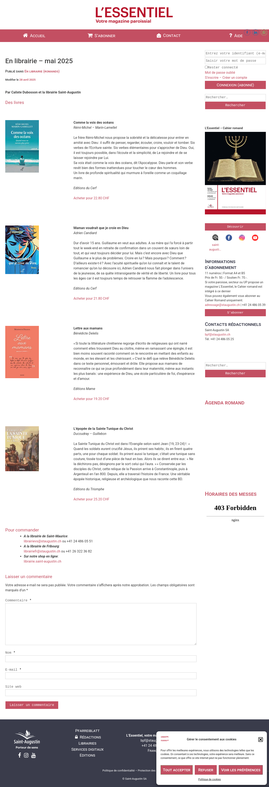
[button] (260, 739)
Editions (87, 755)
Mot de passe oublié (220, 73)
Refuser (205, 769)
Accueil (33, 35)
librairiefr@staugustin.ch (42, 551)
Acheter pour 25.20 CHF (91, 499)
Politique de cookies (209, 779)
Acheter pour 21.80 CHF (91, 298)
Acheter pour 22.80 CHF (91, 198)
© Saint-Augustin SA (134, 778)
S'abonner (235, 312)
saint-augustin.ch (215, 243)
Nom (10, 653)
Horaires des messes (231, 494)
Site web (13, 687)
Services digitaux (87, 749)
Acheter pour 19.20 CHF (91, 399)
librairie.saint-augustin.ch (42, 561)
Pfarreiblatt (87, 730)
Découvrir (235, 226)
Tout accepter (176, 769)
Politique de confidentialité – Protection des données (134, 770)
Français (155, 751)
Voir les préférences (240, 769)
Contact (168, 35)
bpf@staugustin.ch (217, 334)
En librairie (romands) (41, 71)
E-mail (13, 670)
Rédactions (87, 737)
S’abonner (101, 35)
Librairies (87, 743)
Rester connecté (221, 68)
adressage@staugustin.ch (222, 305)
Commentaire (18, 600)
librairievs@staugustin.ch (42, 541)
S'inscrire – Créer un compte (226, 78)
